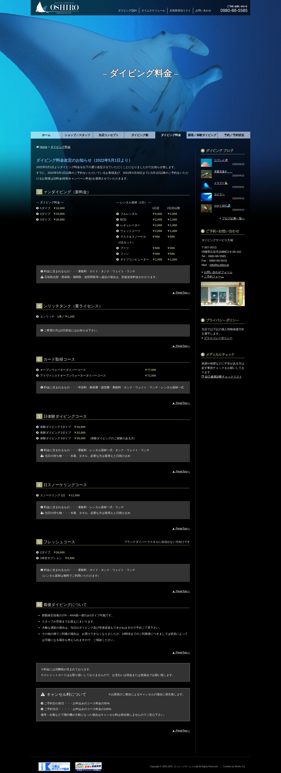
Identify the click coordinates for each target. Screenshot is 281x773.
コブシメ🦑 (221, 160)
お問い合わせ (203, 10)
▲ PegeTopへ (181, 292)
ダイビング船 (139, 135)
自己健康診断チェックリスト (223, 376)
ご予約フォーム (214, 276)
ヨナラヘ (219, 194)
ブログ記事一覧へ (233, 218)
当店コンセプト (109, 135)
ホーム (46, 135)
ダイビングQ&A (127, 10)
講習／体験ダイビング (202, 135)
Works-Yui (240, 766)
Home (43, 147)
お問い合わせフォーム (218, 272)
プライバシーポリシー (218, 338)
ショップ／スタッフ (77, 135)
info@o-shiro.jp (219, 265)
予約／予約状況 (234, 135)
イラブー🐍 (221, 183)
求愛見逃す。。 (223, 171)
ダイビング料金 (60, 147)
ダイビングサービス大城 (186, 766)
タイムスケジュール (153, 10)
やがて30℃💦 (222, 205)
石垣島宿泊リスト (180, 10)
